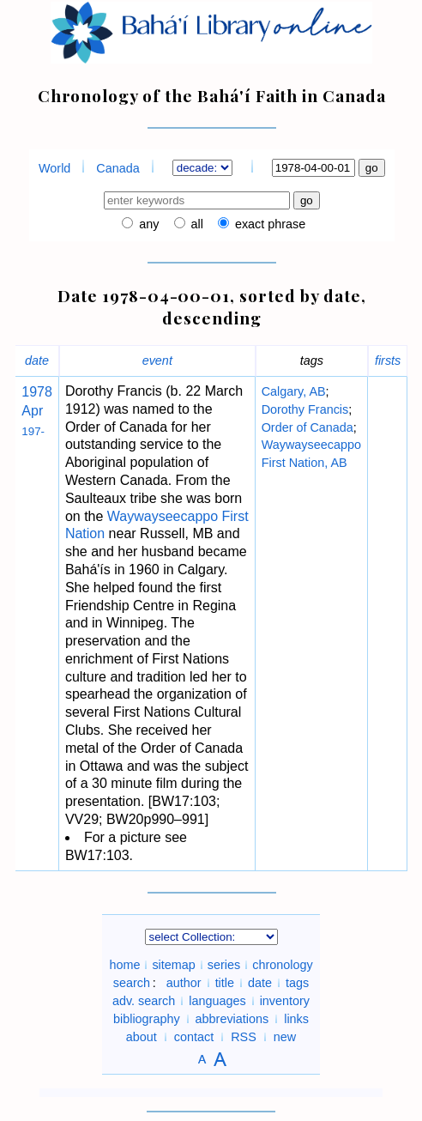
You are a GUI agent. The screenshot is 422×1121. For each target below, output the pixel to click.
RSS (243, 1037)
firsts (388, 360)
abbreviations (232, 1019)
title (224, 983)
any (147, 224)
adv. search (143, 1001)
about (141, 1037)
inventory (285, 1001)
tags (297, 983)
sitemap (173, 965)
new (285, 1037)
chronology (282, 965)
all (195, 224)
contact (194, 1037)
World (54, 168)
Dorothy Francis (305, 409)
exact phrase (268, 224)
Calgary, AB (294, 391)
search (131, 983)
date (37, 360)
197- (33, 431)
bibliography (146, 1019)
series (224, 965)
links (296, 1019)
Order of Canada (307, 427)
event (157, 360)
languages (217, 1001)
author (184, 983)
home (124, 965)
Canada (117, 168)
